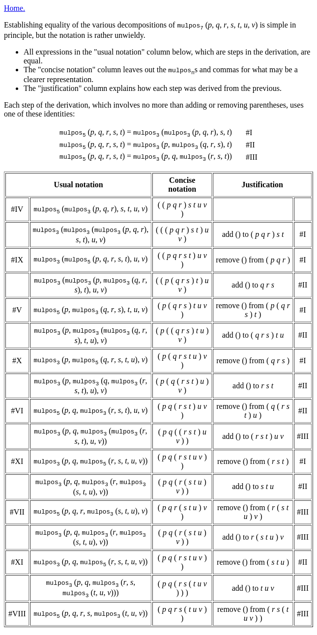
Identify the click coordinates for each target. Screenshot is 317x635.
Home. (14, 8)
